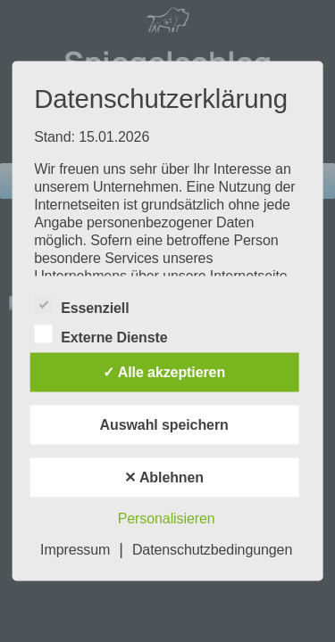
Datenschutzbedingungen (212, 549)
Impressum (75, 549)
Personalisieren (166, 518)
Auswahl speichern (164, 424)
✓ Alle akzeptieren (164, 372)
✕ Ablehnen (164, 477)
